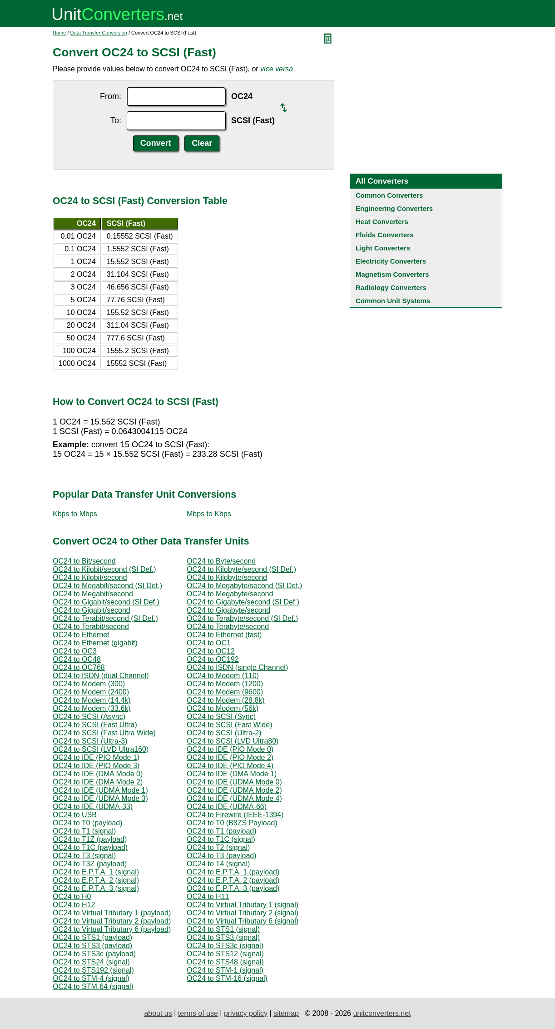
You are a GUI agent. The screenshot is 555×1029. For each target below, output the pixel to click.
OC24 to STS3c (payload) (94, 954)
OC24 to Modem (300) (89, 684)
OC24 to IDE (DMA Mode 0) (98, 774)
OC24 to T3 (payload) (222, 855)
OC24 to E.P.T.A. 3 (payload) (233, 888)
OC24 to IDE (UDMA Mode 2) (234, 790)
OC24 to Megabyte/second (230, 594)
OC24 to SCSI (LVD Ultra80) (232, 741)
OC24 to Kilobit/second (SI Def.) (104, 569)
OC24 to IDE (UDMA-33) (93, 806)
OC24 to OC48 (77, 659)
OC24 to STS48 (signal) (225, 962)
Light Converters (383, 248)
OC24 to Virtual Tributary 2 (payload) (112, 921)
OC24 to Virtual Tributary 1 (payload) (112, 913)
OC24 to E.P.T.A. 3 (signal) (96, 888)
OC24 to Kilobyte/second (227, 577)
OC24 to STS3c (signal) (225, 945)
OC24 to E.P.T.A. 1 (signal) (96, 872)
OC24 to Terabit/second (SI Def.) (105, 618)
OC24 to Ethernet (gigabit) (95, 643)
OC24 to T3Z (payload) (90, 864)
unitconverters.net (382, 1013)
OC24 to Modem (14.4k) (92, 700)
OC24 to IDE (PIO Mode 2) (230, 757)
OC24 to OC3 (75, 651)
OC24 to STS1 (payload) (92, 937)
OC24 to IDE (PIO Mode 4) (230, 765)
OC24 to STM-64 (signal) (93, 986)
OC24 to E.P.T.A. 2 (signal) (96, 880)
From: (110, 96)
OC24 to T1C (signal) (221, 839)
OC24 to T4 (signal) (218, 864)
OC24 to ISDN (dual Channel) (101, 675)
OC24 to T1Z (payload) (90, 839)
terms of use (198, 1013)
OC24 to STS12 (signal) (225, 954)
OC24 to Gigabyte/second (228, 610)
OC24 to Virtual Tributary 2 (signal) (242, 913)
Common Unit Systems (393, 301)
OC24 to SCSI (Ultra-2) (224, 733)
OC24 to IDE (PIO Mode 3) (96, 765)
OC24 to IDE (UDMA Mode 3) (100, 798)
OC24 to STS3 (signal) (223, 937)
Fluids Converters (385, 235)
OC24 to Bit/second (84, 561)
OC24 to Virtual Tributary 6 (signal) (242, 921)
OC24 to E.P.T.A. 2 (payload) (233, 880)
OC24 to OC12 (211, 651)
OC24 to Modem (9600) (225, 692)
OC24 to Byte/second (221, 561)
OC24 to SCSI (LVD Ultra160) (101, 749)
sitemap (286, 1013)
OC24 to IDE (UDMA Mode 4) (234, 798)
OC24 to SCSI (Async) (89, 716)
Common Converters (389, 195)
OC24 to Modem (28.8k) (226, 700)
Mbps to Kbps (209, 514)
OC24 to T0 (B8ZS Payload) (232, 823)
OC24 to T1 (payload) (222, 831)
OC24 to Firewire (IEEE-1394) (235, 815)
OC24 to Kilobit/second (90, 577)
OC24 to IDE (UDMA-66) (227, 806)
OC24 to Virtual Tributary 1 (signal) (242, 905)
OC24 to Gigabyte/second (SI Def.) (243, 602)
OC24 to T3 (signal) (84, 855)
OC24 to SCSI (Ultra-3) (90, 741)
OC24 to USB (75, 815)
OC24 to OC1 (209, 643)
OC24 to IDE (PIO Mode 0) (230, 749)
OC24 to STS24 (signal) (91, 962)
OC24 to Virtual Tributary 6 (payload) (112, 929)
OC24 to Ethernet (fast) (224, 635)
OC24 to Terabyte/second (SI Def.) (242, 618)
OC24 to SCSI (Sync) (221, 716)
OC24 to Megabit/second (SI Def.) (107, 585)
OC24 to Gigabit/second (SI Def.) (106, 602)
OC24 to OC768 (79, 667)
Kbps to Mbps (75, 514)
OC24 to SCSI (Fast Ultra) (95, 725)
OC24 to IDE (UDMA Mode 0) (234, 782)
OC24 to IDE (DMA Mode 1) (232, 774)
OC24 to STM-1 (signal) (225, 970)
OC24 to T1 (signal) (84, 831)
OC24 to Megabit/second (93, 594)
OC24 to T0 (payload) (88, 823)
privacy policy (246, 1013)
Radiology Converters (391, 287)
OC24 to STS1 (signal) (223, 929)
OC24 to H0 (72, 896)
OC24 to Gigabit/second (91, 610)
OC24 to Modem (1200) (225, 684)
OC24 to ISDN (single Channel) (237, 667)
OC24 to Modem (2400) (91, 692)
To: (115, 120)
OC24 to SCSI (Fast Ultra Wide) (104, 733)
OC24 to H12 (74, 905)
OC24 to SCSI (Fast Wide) (230, 725)
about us (158, 1013)
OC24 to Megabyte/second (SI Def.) (244, 585)
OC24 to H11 (208, 896)
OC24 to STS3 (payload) (92, 945)
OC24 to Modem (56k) (222, 708)
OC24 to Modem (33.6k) (92, 708)
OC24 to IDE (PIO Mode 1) (96, 757)
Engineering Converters (394, 208)
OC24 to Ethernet (81, 635)
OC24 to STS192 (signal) (93, 970)
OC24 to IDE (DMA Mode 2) (98, 782)
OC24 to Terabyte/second (228, 626)
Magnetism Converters (392, 274)
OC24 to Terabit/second (91, 626)
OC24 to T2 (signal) (218, 847)
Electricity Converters (391, 261)
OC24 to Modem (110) (223, 675)
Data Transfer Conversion (98, 32)
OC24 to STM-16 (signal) (227, 978)
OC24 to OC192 (213, 659)
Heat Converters (382, 221)
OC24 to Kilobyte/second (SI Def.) (241, 569)
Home (59, 32)
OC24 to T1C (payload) (90, 847)
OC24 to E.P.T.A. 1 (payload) (233, 872)
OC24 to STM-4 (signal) (91, 978)
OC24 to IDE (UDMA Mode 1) (100, 790)
